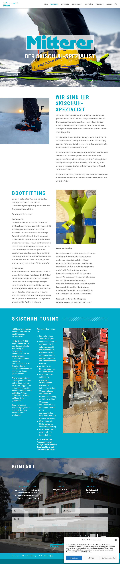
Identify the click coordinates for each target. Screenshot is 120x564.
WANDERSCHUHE (77, 4)
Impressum (15, 556)
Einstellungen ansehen (108, 558)
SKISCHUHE (54, 4)
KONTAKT (109, 4)
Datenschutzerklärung (29, 556)
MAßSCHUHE (100, 4)
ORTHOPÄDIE (89, 4)
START (46, 4)
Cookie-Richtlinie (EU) (46, 556)
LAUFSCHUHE (64, 4)
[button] (116, 540)
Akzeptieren (74, 558)
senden (103, 536)
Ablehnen (91, 558)
